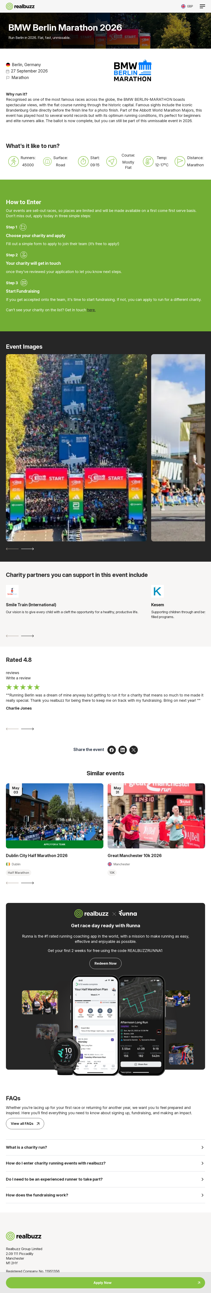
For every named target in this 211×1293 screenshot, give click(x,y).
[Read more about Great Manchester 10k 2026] (156, 815)
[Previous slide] (12, 549)
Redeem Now (106, 963)
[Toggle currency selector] (187, 6)
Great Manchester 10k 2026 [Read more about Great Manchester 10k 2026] (135, 855)
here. (91, 310)
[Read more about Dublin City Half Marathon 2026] (54, 815)
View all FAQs (25, 1123)
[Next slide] (27, 549)
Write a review (18, 678)
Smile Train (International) (31, 604)
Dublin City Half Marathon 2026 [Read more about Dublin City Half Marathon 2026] (37, 855)
